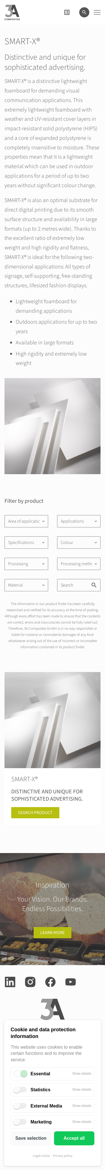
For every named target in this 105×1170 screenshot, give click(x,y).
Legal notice (41, 1155)
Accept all (74, 1138)
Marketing (41, 1122)
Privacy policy (63, 1155)
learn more (52, 933)
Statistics (40, 1089)
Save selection (30, 1138)
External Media (46, 1106)
